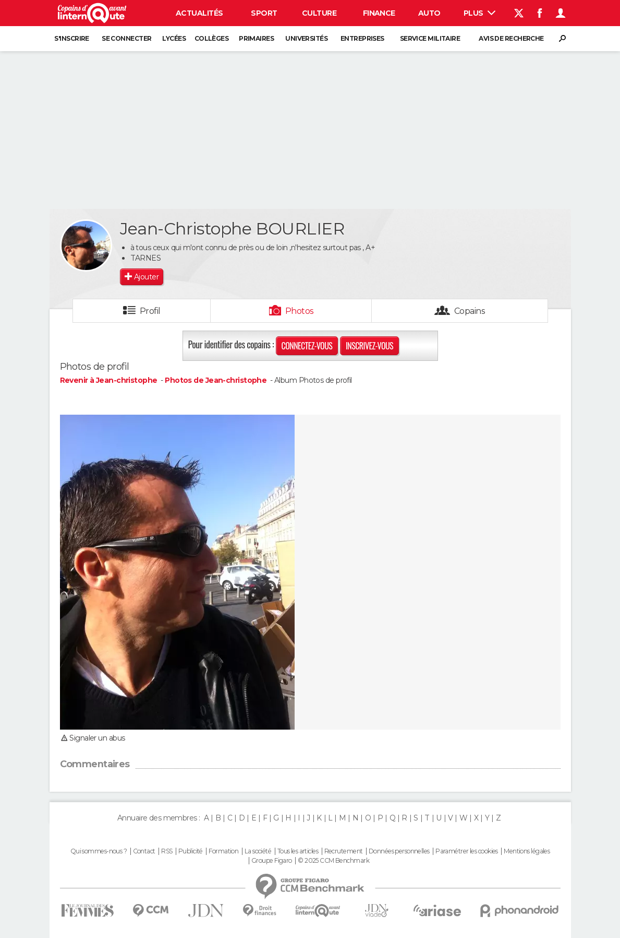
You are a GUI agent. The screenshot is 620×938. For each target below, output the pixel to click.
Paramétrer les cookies (466, 851)
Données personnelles (399, 851)
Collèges (211, 38)
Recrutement (343, 851)
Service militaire (430, 38)
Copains (469, 311)
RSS (166, 851)
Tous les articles (297, 851)
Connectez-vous (307, 345)
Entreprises (362, 38)
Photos (299, 311)
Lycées (174, 38)
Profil (150, 311)
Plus (479, 13)
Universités (306, 38)
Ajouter (146, 277)
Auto (429, 13)
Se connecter (126, 38)
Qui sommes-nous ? (98, 851)
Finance (379, 13)
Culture (319, 13)
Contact (144, 851)
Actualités (199, 13)
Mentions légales (527, 851)
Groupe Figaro (271, 860)
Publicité (190, 851)
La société (258, 851)
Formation (223, 851)
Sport (264, 13)
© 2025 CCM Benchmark (333, 860)
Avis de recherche (511, 38)
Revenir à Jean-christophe (109, 380)
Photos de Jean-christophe (215, 380)
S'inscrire (71, 38)
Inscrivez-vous (369, 345)
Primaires (256, 38)
